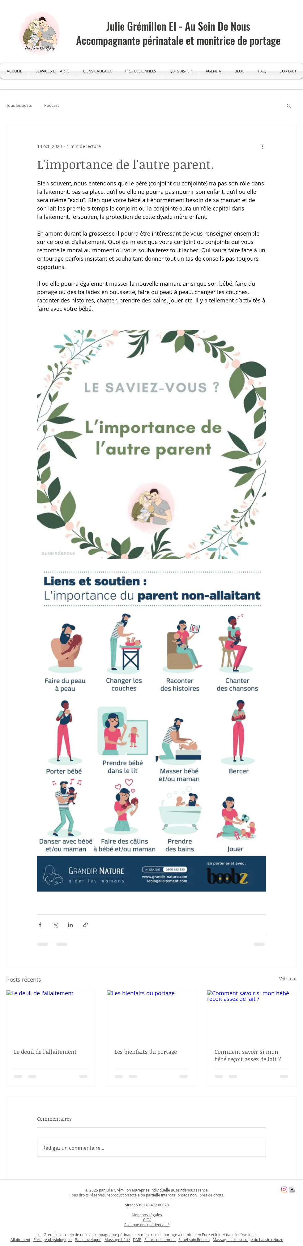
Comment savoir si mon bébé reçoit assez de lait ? (248, 1055)
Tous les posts (19, 105)
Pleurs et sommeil (160, 1239)
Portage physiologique (52, 1239)
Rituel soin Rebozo (194, 1239)
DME (137, 1239)
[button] (289, 105)
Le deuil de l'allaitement (45, 1051)
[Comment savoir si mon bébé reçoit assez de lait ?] (252, 1015)
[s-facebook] (292, 1189)
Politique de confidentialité (147, 1224)
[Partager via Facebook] (40, 925)
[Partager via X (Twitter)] (55, 925)
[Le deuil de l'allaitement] (51, 1015)
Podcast (51, 105)
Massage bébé (117, 1239)
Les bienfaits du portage (145, 1051)
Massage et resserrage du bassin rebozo (248, 1239)
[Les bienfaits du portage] (151, 1015)
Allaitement (20, 1239)
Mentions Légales (147, 1214)
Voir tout (288, 979)
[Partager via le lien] (85, 925)
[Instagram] (284, 1189)
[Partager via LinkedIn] (70, 925)
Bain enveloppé (88, 1239)
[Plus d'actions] (262, 146)
